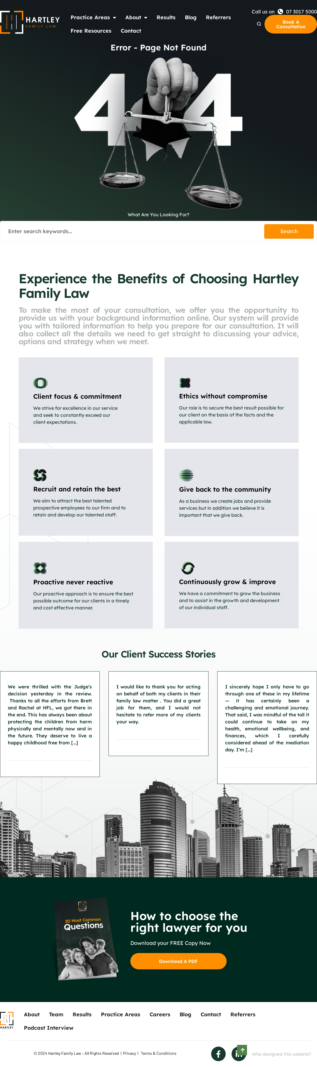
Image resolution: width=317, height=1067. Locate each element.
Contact (131, 30)
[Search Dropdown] (259, 24)
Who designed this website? (281, 1054)
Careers (160, 1014)
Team (56, 1014)
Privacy (129, 1053)
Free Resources (91, 30)
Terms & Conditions (158, 1053)
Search (289, 231)
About (136, 17)
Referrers (218, 17)
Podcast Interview (48, 1027)
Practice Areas (93, 17)
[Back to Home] (30, 22)
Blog (191, 17)
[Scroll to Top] (242, 1050)
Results (166, 17)
